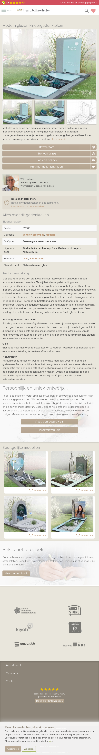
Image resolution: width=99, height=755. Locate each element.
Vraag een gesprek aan (49, 421)
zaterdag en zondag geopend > (78, 2)
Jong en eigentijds (33, 235)
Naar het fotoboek (16, 573)
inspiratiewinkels (49, 430)
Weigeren (29, 748)
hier (50, 741)
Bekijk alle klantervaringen (49, 700)
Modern (50, 235)
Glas (25, 258)
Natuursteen (37, 258)
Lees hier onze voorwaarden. (27, 206)
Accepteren (13, 748)
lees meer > (59, 139)
